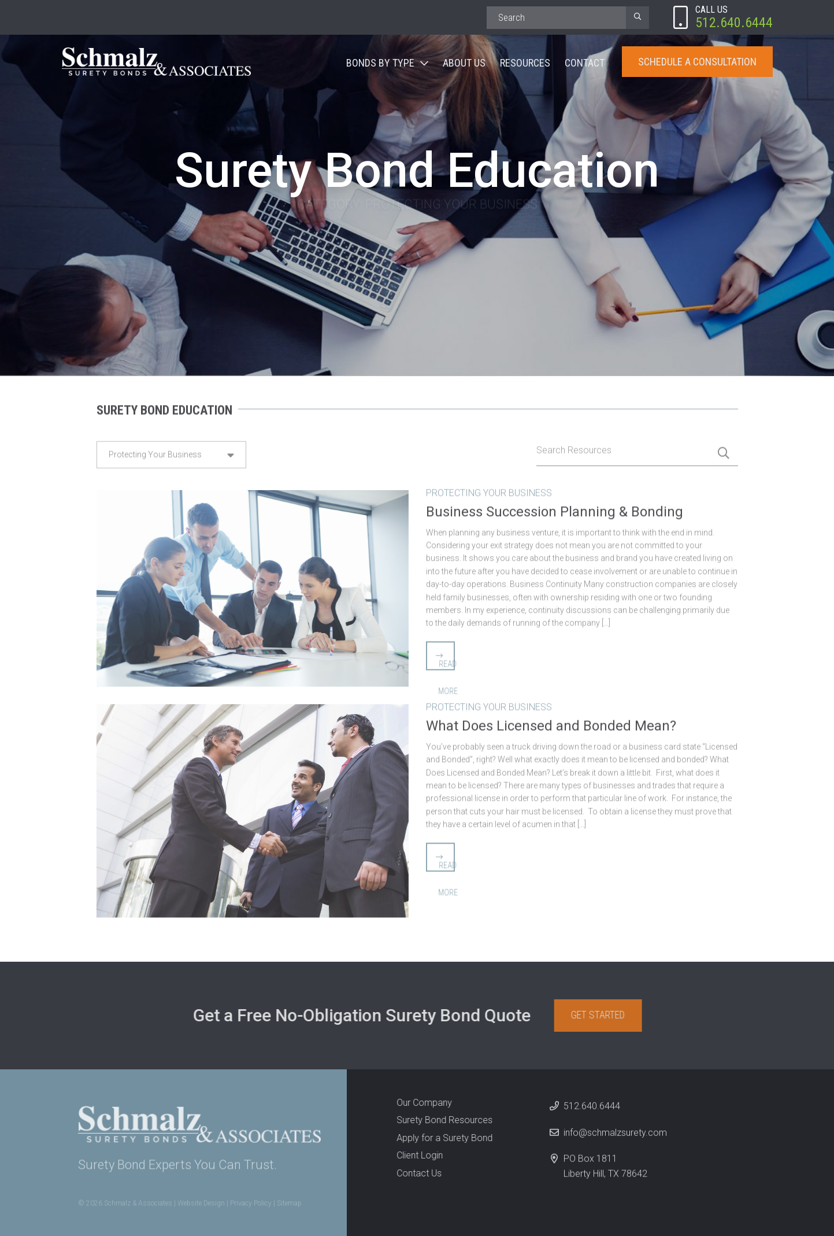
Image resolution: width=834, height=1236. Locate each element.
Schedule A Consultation (697, 62)
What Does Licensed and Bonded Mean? (551, 722)
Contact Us (415, 1173)
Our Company (420, 1102)
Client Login (416, 1155)
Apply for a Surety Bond (441, 1137)
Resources (525, 63)
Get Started (601, 1015)
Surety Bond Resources (441, 1119)
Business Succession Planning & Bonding (554, 508)
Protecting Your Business (489, 489)
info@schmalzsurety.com (615, 1135)
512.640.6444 (592, 1109)
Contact (585, 63)
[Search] (556, 17)
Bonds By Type (380, 63)
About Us (464, 63)
